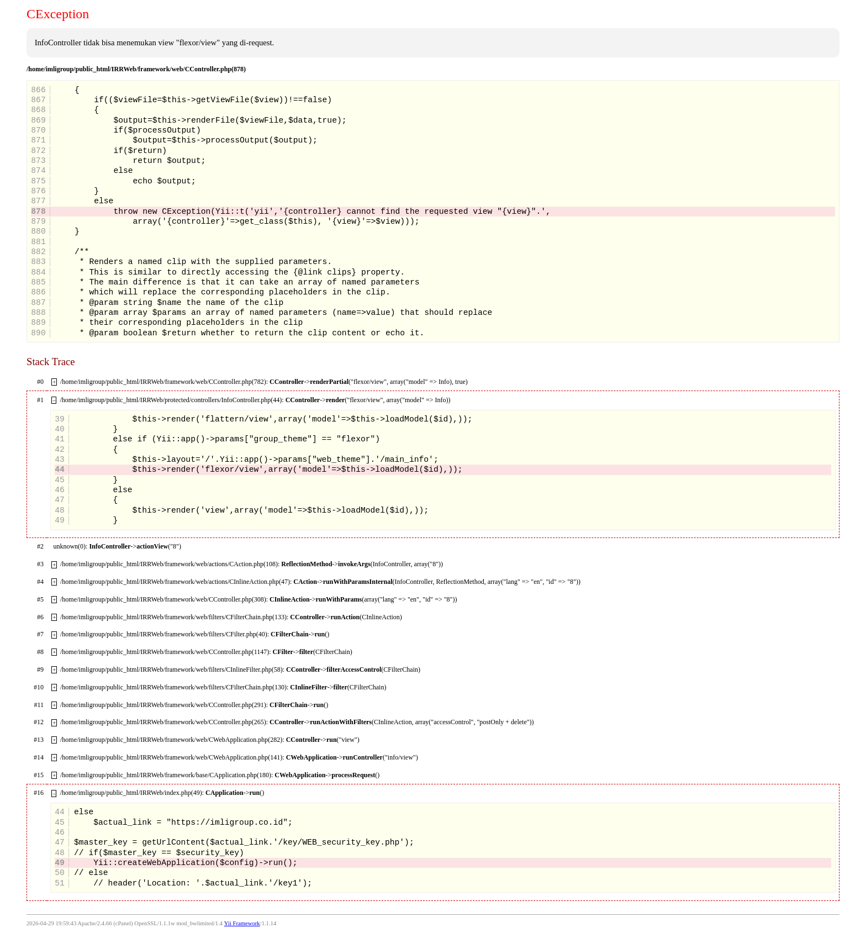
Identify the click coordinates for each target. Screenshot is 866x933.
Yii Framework (242, 923)
